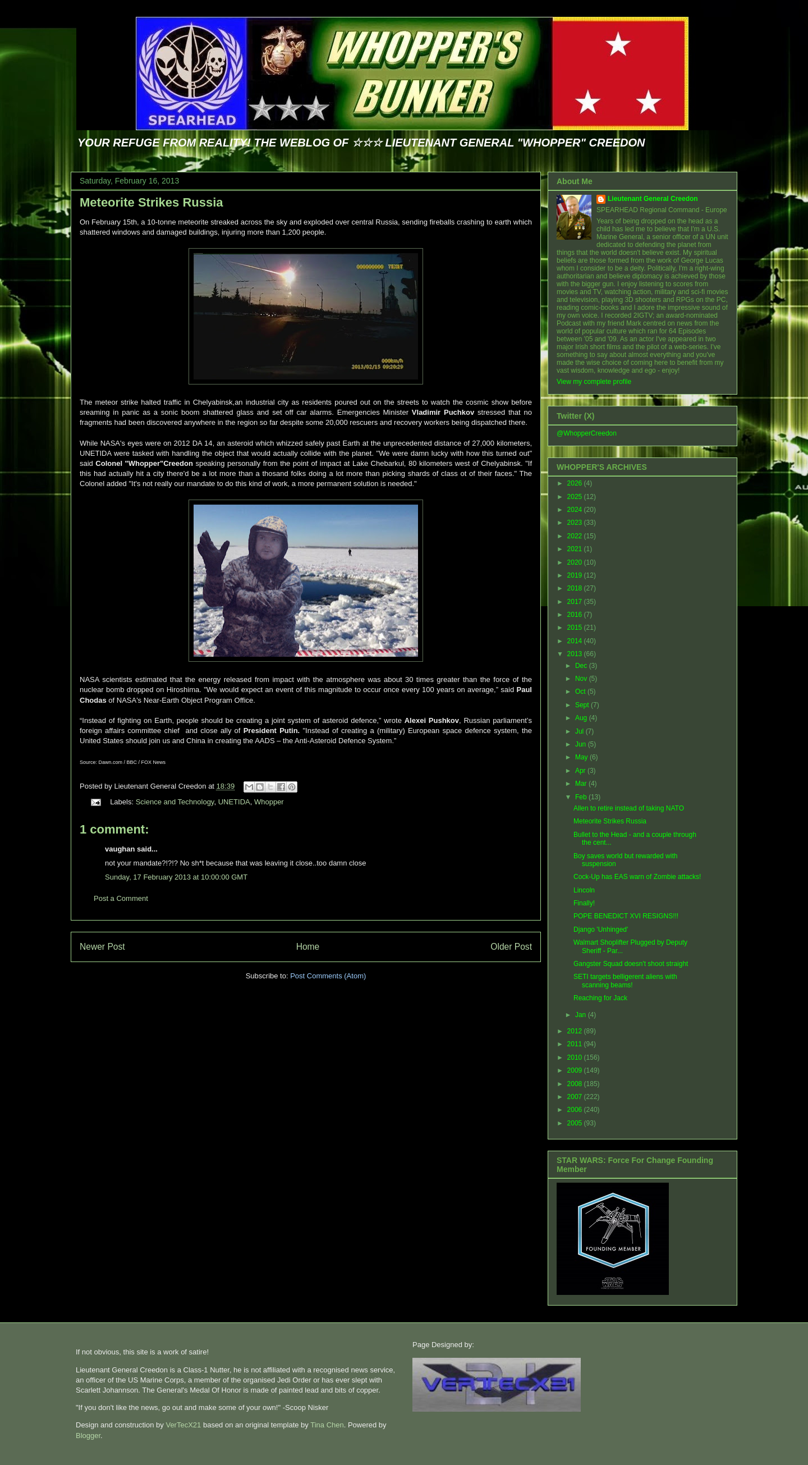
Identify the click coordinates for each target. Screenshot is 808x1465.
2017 (575, 602)
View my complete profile (594, 382)
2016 (575, 615)
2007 (575, 1097)
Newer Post (102, 946)
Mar (582, 784)
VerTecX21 (183, 1425)
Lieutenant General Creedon (653, 199)
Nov (582, 679)
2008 (575, 1084)
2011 (575, 1044)
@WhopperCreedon (587, 433)
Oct (581, 691)
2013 (575, 654)
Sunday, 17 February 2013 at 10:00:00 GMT (176, 877)
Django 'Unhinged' (600, 929)
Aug (582, 718)
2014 (575, 641)
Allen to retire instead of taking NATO (628, 808)
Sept (583, 705)
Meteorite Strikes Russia (151, 202)
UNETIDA (234, 802)
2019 (575, 575)
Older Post (511, 946)
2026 (575, 483)
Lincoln (584, 890)
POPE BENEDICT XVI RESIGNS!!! (625, 916)
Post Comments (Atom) (328, 976)
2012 (575, 1031)
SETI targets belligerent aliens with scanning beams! (625, 980)
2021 (575, 549)
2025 (575, 497)
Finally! (584, 903)
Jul (580, 731)
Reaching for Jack (600, 998)
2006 (575, 1110)
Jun (581, 744)
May (582, 757)
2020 (575, 562)
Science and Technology (175, 802)
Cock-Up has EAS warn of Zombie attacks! (637, 877)
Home (308, 946)
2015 (575, 627)
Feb (582, 797)
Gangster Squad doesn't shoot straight (630, 964)
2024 (575, 510)
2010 (575, 1057)
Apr (581, 771)
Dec (582, 666)
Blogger (88, 1435)
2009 (575, 1070)
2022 (575, 536)
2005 (575, 1123)
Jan (581, 1015)
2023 (575, 523)
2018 (575, 588)
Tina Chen (327, 1425)
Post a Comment (121, 898)
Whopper (269, 802)
